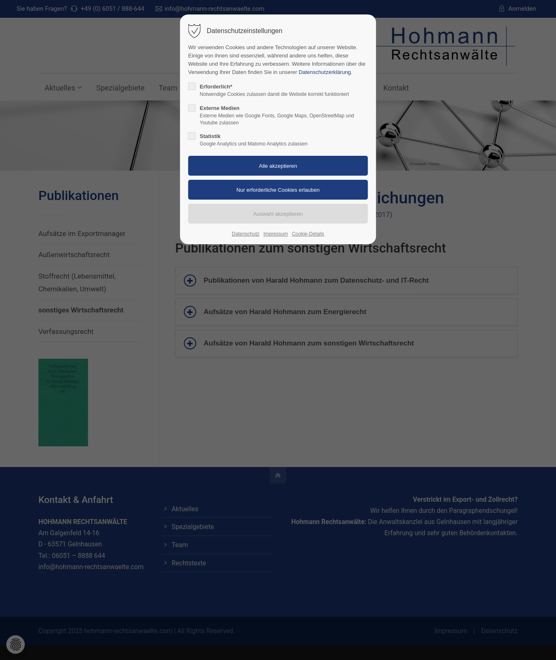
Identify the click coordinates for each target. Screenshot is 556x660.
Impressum (276, 234)
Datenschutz (245, 234)
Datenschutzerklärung (325, 72)
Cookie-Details (308, 234)
